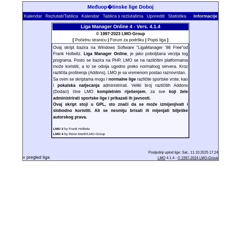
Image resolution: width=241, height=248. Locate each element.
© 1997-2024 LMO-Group (198, 158)
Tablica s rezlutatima (123, 16)
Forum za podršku (127, 40)
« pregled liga (36, 157)
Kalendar (33, 16)
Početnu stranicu (91, 40)
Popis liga (157, 40)
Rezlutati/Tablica (62, 16)
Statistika (177, 16)
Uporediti (156, 16)
